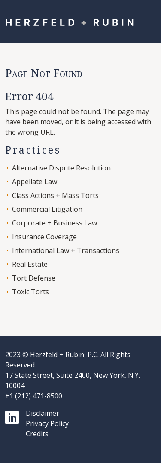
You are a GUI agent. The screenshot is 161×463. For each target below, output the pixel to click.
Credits (37, 433)
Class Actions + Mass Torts (55, 195)
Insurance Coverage (44, 236)
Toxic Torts (30, 291)
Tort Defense (33, 278)
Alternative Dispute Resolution (61, 168)
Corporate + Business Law (54, 223)
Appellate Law (34, 181)
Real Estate (30, 264)
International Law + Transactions (65, 250)
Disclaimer (42, 413)
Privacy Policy (47, 423)
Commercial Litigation (47, 209)
